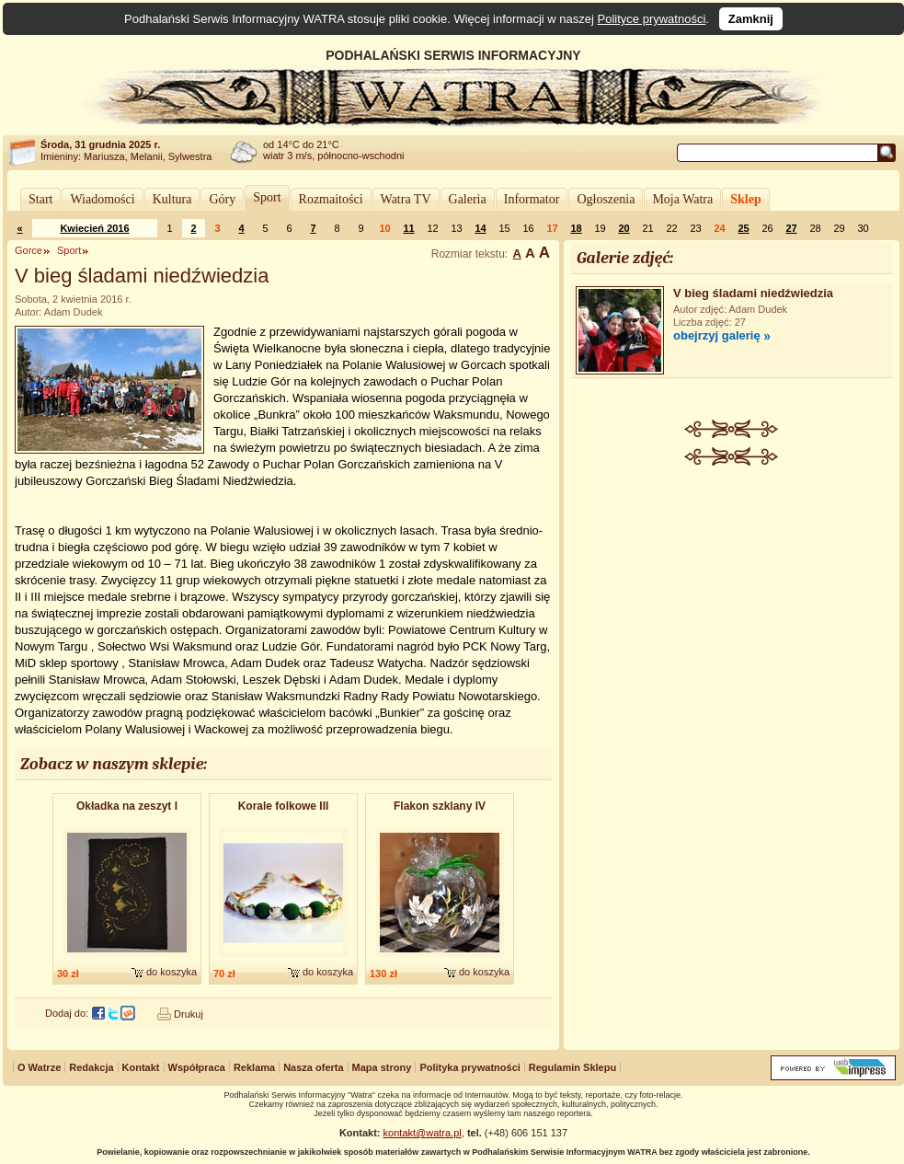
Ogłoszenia (606, 199)
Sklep (745, 199)
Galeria (467, 199)
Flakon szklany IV (440, 806)
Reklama (254, 1067)
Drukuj (188, 1014)
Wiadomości (102, 199)
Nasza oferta (313, 1067)
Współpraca (196, 1067)
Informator (532, 199)
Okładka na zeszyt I (126, 806)
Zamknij (750, 19)
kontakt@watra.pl (422, 1132)
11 (408, 228)
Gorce (28, 250)
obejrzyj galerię (717, 335)
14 (480, 228)
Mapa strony (382, 1067)
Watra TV (406, 199)
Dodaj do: (66, 1013)
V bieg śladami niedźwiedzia (753, 293)
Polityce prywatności (652, 19)
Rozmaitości (331, 199)
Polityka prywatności (469, 1067)
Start (40, 199)
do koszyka (171, 971)
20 (623, 228)
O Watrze (39, 1067)
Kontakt (141, 1067)
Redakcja (91, 1067)
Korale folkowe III (283, 806)
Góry (222, 199)
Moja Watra (682, 199)
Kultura (172, 199)
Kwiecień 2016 (94, 228)
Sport (266, 197)
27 (790, 228)
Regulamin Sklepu (572, 1067)
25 (743, 228)
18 (575, 228)
